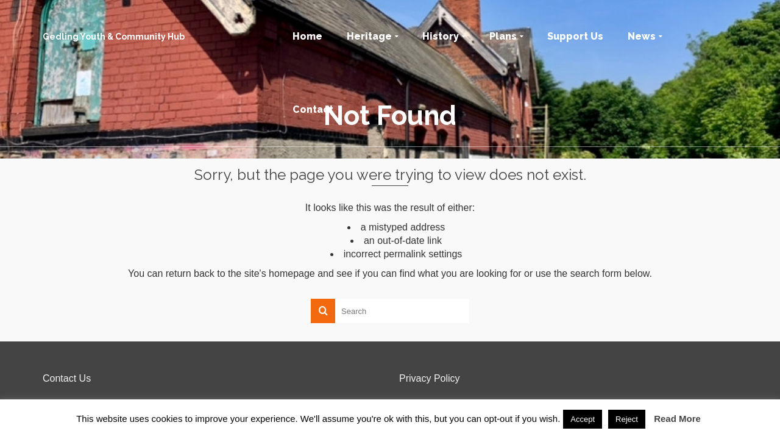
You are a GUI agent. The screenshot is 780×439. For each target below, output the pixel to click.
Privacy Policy (429, 378)
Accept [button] (582, 419)
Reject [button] (626, 419)
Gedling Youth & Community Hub (114, 36)
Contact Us (67, 378)
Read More (677, 418)
